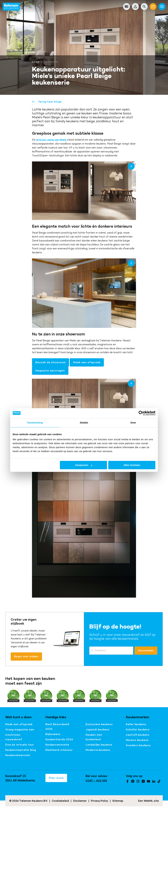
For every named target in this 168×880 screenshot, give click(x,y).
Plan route (56, 777)
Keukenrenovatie (57, 744)
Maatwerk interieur (59, 749)
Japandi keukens (97, 729)
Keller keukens (136, 724)
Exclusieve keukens (99, 724)
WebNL (148, 800)
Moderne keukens (98, 749)
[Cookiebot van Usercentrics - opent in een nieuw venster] (141, 413)
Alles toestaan (132, 465)
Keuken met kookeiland (94, 737)
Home (36, 62)
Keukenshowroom (17, 755)
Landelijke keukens (99, 744)
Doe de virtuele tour (19, 744)
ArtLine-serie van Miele (51, 139)
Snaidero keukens (138, 745)
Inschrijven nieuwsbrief (13, 737)
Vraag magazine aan (19, 729)
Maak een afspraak (87, 362)
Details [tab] (84, 422)
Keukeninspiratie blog (20, 749)
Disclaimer (80, 800)
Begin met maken (26, 656)
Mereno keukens (137, 740)
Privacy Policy (99, 800)
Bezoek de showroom (50, 362)
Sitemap (117, 800)
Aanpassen (83, 465)
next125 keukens (137, 734)
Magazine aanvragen (50, 370)
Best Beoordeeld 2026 (57, 726)
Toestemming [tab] (35, 422)
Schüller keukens (138, 729)
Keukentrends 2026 (59, 739)
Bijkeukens (53, 734)
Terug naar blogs (47, 101)
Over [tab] (133, 422)
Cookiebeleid (60, 800)
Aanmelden (146, 650)
